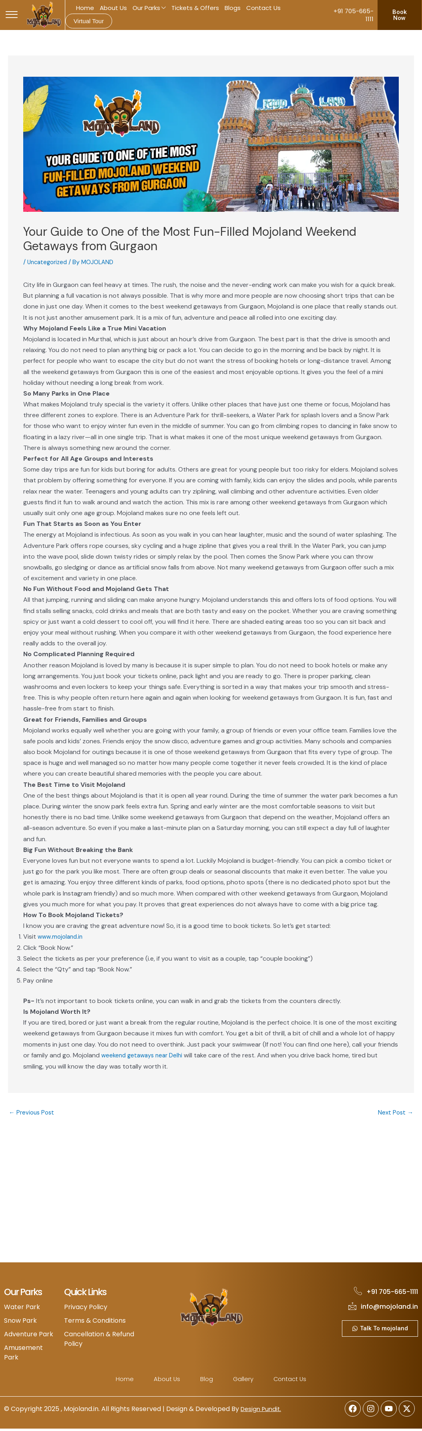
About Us (113, 8)
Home (85, 8)
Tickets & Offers (195, 8)
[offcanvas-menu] (11, 15)
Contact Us (263, 8)
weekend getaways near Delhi (144, 1055)
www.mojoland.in (62, 936)
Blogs (233, 8)
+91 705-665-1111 (354, 15)
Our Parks (149, 8)
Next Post (394, 1113)
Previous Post (33, 1113)
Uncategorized (48, 262)
